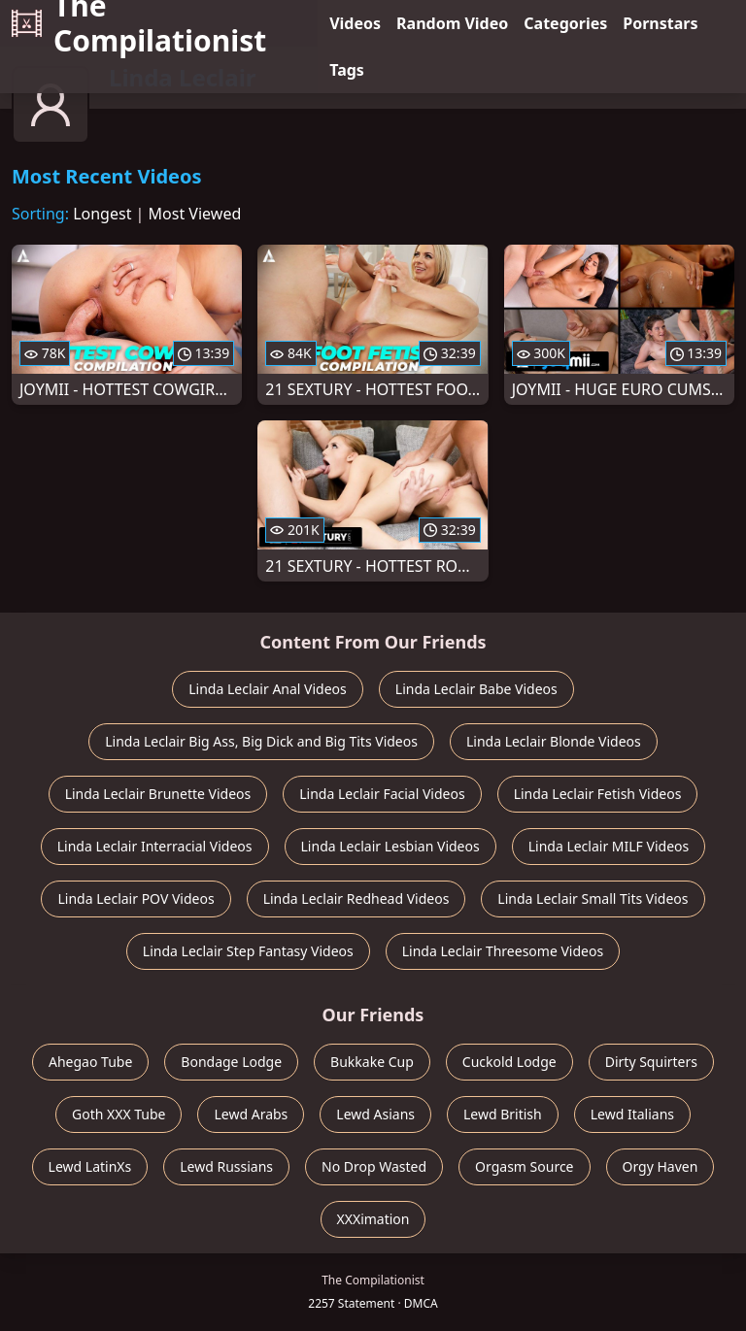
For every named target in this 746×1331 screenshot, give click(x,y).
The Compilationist (139, 23)
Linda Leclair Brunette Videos (158, 793)
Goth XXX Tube (119, 1114)
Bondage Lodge (231, 1061)
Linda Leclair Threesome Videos (502, 951)
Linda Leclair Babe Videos (476, 689)
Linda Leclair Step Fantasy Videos (248, 951)
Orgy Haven (660, 1166)
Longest (102, 213)
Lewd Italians (632, 1114)
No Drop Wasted (374, 1166)
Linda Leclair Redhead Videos (356, 898)
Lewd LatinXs (90, 1166)
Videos (355, 23)
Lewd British (502, 1114)
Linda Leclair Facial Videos (381, 793)
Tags (346, 70)
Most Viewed (195, 213)
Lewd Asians (375, 1114)
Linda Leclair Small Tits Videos (592, 898)
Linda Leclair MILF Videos (609, 846)
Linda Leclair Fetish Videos (598, 793)
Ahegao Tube (90, 1061)
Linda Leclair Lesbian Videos (390, 846)
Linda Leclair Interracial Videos (155, 846)
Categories (565, 23)
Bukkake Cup (372, 1061)
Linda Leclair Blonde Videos (553, 741)
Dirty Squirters (651, 1061)
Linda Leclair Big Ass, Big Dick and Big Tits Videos (261, 741)
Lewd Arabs (251, 1114)
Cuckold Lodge (509, 1061)
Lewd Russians (226, 1166)
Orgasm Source (524, 1166)
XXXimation (373, 1219)
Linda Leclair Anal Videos (267, 689)
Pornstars (660, 23)
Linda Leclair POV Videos (135, 898)
